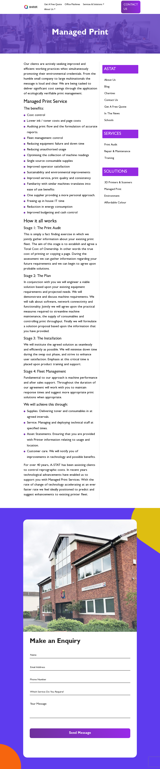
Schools (108, 120)
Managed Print (112, 189)
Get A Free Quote (53, 4)
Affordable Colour (115, 202)
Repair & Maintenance (117, 151)
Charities (109, 93)
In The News (112, 113)
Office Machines (72, 4)
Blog (107, 86)
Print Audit (110, 144)
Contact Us (131, 7)
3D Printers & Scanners (118, 182)
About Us (48, 9)
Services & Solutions (92, 4)
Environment (112, 196)
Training (109, 158)
